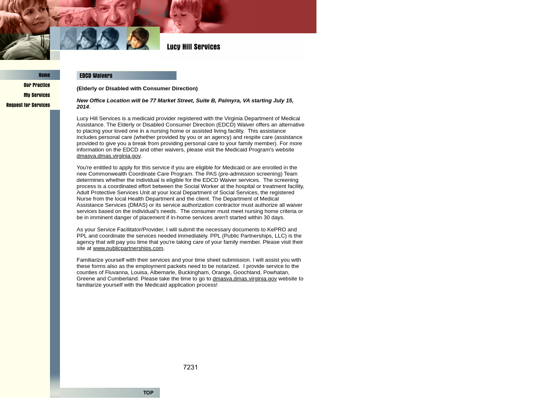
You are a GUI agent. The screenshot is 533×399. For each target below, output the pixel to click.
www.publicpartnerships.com (128, 248)
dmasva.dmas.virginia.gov (108, 156)
